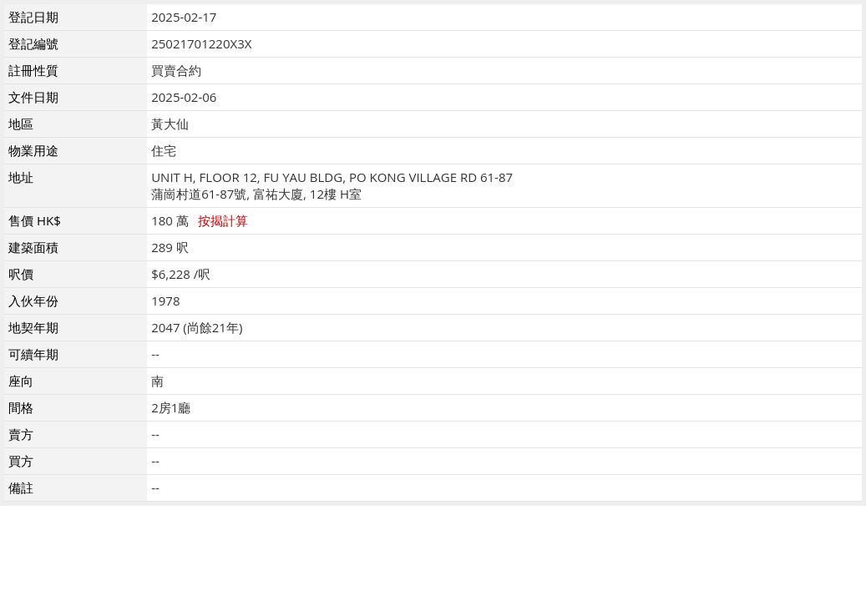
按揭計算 (223, 220)
